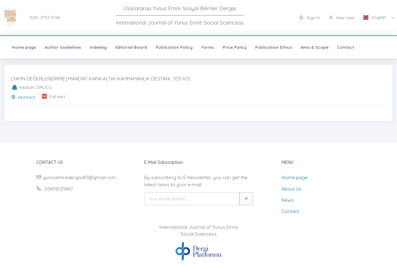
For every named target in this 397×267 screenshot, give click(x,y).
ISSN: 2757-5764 (44, 17)
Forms (207, 47)
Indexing (98, 47)
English (375, 17)
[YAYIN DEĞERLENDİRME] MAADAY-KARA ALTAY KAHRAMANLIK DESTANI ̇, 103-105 (100, 78)
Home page (24, 47)
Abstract (23, 97)
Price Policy (235, 47)
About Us (291, 189)
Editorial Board (131, 47)
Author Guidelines (63, 47)
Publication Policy (174, 47)
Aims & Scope (314, 47)
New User (342, 17)
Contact (345, 47)
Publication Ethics (273, 47)
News (288, 200)
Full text (57, 96)
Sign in (309, 17)
